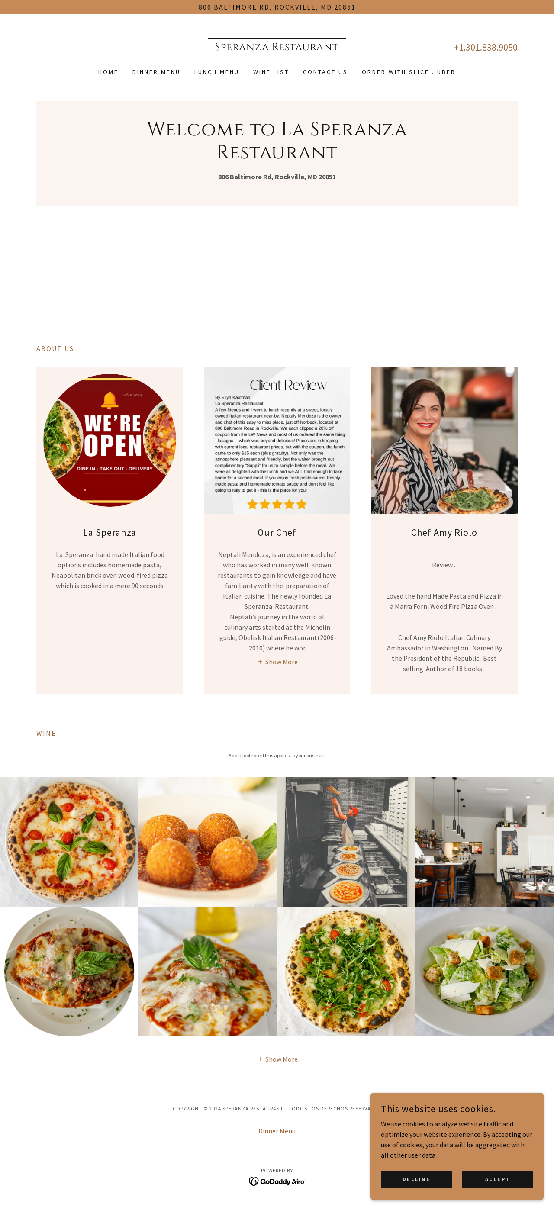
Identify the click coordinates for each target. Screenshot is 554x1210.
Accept (497, 1179)
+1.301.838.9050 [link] (486, 47)
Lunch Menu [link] (216, 72)
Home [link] (108, 72)
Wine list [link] (271, 72)
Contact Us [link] (325, 72)
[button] (277, 661)
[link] (277, 47)
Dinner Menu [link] (156, 72)
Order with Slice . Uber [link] (409, 72)
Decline (417, 1179)
